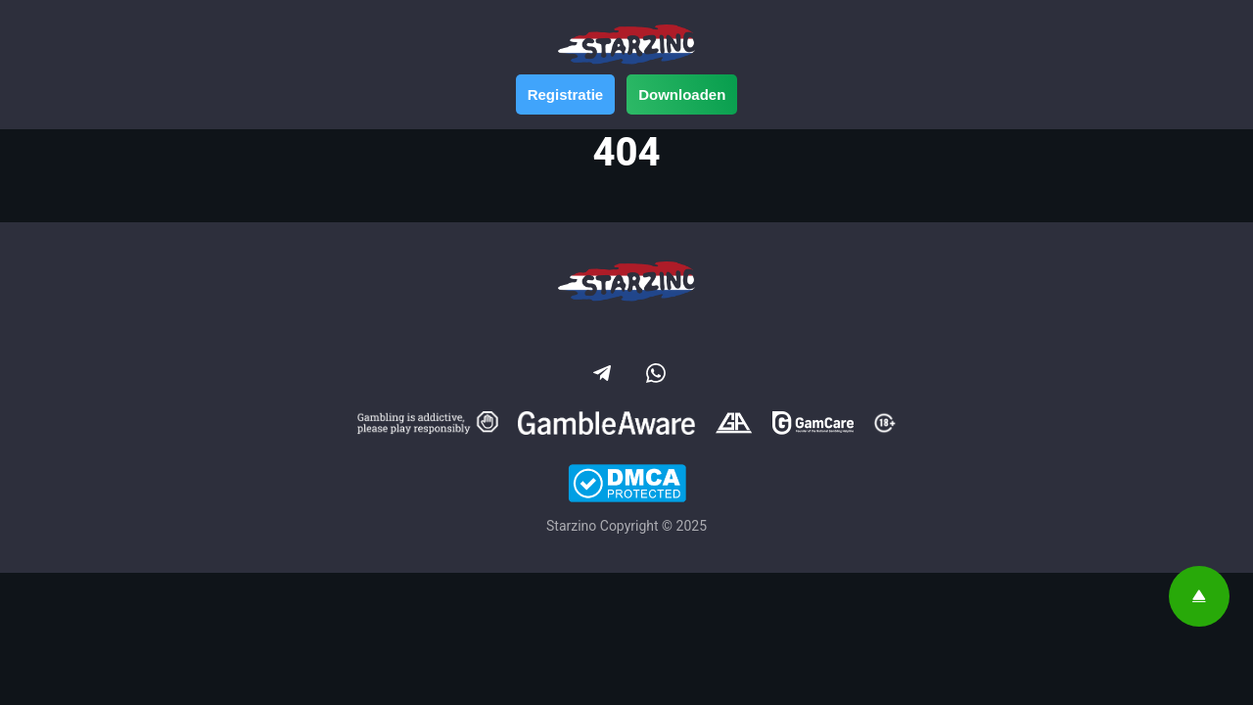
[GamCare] (813, 426)
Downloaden (681, 94)
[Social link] (600, 371)
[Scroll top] (1199, 596)
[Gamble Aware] (607, 426)
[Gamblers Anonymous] (734, 426)
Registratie (566, 94)
